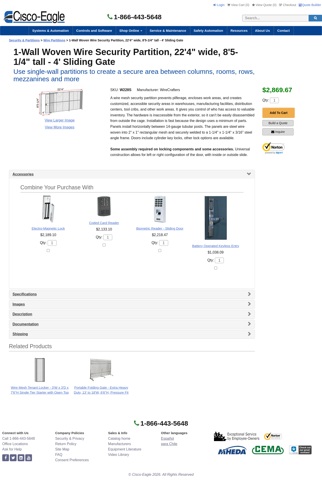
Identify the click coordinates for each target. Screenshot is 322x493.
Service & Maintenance (168, 30)
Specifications (25, 294)
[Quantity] (274, 100)
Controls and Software (94, 30)
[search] (315, 18)
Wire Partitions (54, 40)
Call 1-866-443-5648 (18, 438)
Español (167, 438)
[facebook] (5, 458)
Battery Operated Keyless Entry (215, 246)
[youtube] (28, 458)
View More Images (59, 127)
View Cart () (238, 5)
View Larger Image (60, 120)
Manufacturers (119, 444)
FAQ (58, 455)
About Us (262, 30)
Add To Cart (278, 113)
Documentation (25, 324)
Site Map (62, 449)
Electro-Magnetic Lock (48, 228)
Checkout (287, 5)
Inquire (278, 132)
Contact (283, 30)
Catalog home (119, 438)
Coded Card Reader (104, 223)
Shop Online (130, 30)
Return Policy (65, 444)
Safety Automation (208, 30)
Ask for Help (12, 449)
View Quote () (264, 5)
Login (219, 5)
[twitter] (13, 458)
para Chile (169, 444)
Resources (239, 30)
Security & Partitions (24, 40)
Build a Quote (278, 123)
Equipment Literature (124, 449)
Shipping (20, 334)
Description (22, 314)
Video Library (118, 455)
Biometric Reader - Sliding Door (159, 228)
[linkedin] (21, 458)
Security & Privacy (69, 438)
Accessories (23, 174)
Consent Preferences (72, 460)
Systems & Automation (50, 30)
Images (19, 304)
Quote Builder (310, 5)
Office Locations (15, 444)
